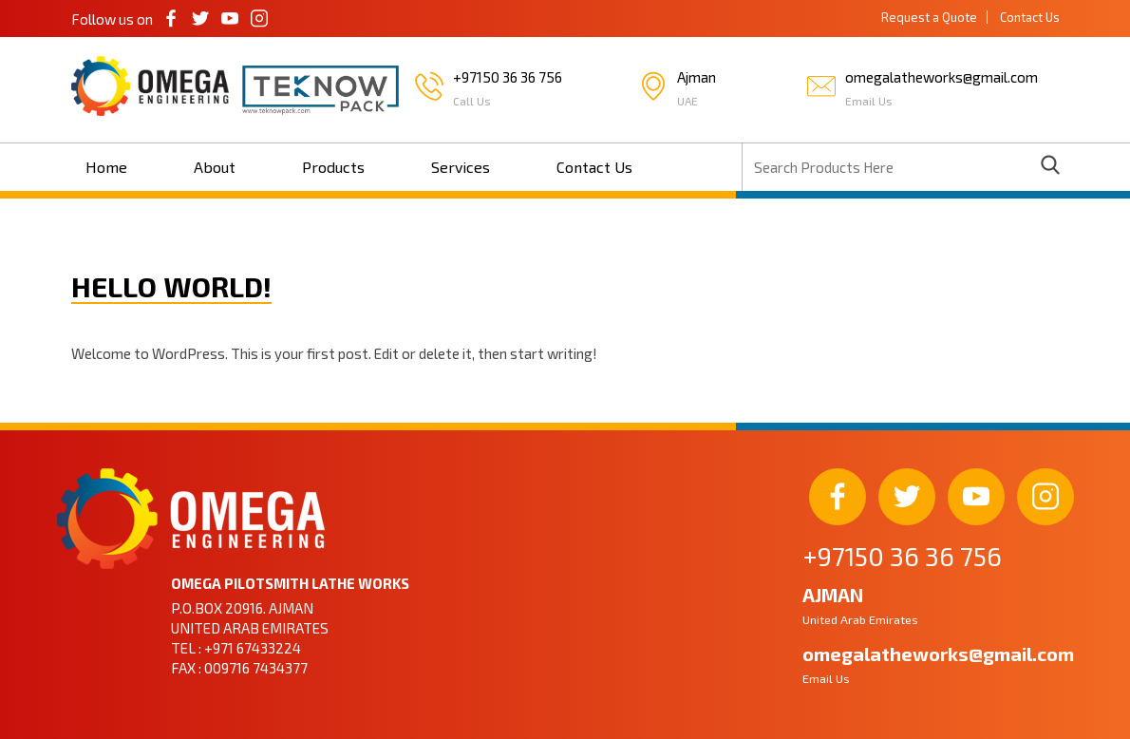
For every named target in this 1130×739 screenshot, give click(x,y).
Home (106, 167)
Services (460, 167)
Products (333, 167)
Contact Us (1030, 17)
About (214, 167)
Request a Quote (929, 17)
